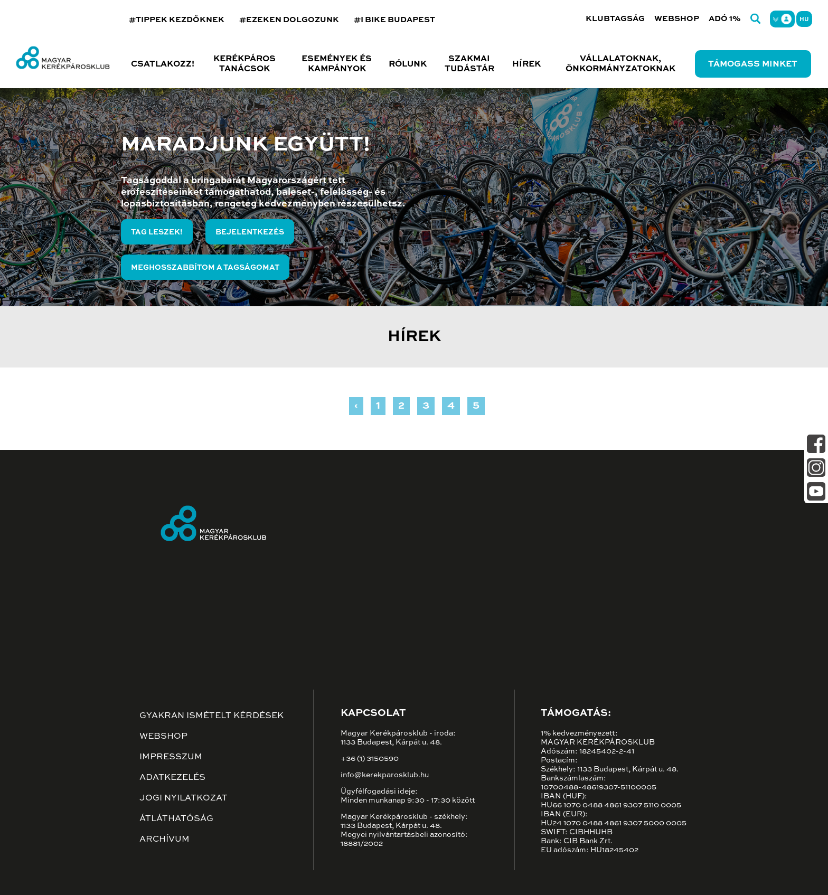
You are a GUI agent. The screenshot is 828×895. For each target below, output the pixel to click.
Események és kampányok (337, 64)
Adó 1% (725, 19)
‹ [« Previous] (356, 406)
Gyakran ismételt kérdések (211, 716)
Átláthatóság (176, 819)
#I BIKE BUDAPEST (394, 20)
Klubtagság (615, 19)
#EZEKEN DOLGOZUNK (289, 20)
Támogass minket (752, 64)
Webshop (676, 19)
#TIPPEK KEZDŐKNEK (176, 20)
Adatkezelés (172, 778)
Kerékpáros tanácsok (244, 64)
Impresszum (170, 757)
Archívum (164, 839)
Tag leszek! (157, 232)
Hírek (526, 64)
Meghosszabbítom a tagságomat (205, 267)
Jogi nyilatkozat (183, 798)
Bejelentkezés (249, 232)
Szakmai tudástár (469, 64)
